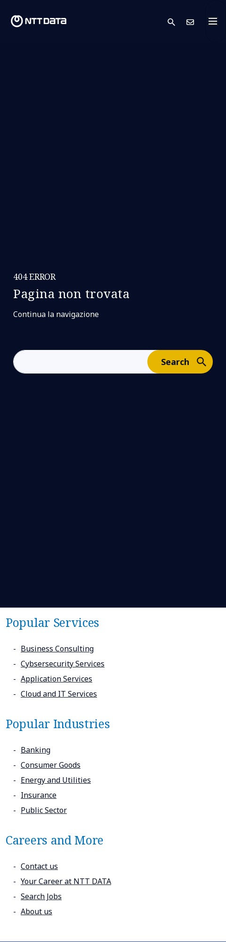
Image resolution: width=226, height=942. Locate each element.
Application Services (56, 679)
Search (186, 361)
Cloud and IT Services (59, 694)
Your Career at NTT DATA (66, 881)
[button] (177, 21)
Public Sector (44, 810)
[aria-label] (80, 362)
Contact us (39, 866)
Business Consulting (57, 648)
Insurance (38, 795)
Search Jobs (41, 896)
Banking (35, 750)
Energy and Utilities (56, 780)
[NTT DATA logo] (38, 21)
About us (36, 911)
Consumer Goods (51, 765)
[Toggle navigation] (215, 21)
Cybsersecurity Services (63, 663)
